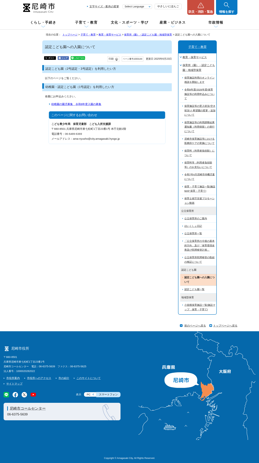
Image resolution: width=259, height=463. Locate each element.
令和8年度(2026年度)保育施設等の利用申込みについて (199, 94)
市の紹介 (63, 378)
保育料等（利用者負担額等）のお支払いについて (198, 165)
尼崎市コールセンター (28, 408)
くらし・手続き (43, 22)
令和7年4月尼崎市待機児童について (199, 176)
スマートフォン (108, 394)
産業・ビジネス (173, 22)
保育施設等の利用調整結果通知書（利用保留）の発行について (199, 127)
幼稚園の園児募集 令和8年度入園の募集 (76, 104)
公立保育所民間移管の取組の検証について (199, 259)
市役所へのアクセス (39, 378)
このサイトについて (88, 378)
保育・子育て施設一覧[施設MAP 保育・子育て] (199, 188)
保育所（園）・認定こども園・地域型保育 (148, 34)
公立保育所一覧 (193, 233)
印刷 (111, 58)
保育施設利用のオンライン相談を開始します (199, 80)
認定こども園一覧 (194, 289)
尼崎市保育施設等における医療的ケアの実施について (199, 141)
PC (88, 394)
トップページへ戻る (225, 325)
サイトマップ (14, 383)
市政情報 (215, 22)
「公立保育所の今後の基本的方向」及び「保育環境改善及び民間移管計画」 (199, 245)
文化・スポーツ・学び (129, 22)
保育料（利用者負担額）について (199, 153)
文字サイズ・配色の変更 (104, 6)
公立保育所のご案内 (195, 218)
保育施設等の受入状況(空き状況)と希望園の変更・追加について (199, 110)
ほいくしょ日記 (193, 226)
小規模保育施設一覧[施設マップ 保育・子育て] (199, 307)
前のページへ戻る (195, 325)
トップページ (70, 34)
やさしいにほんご (168, 6)
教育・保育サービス (110, 34)
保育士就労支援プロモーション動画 (199, 200)
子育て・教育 (86, 22)
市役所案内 (13, 378)
